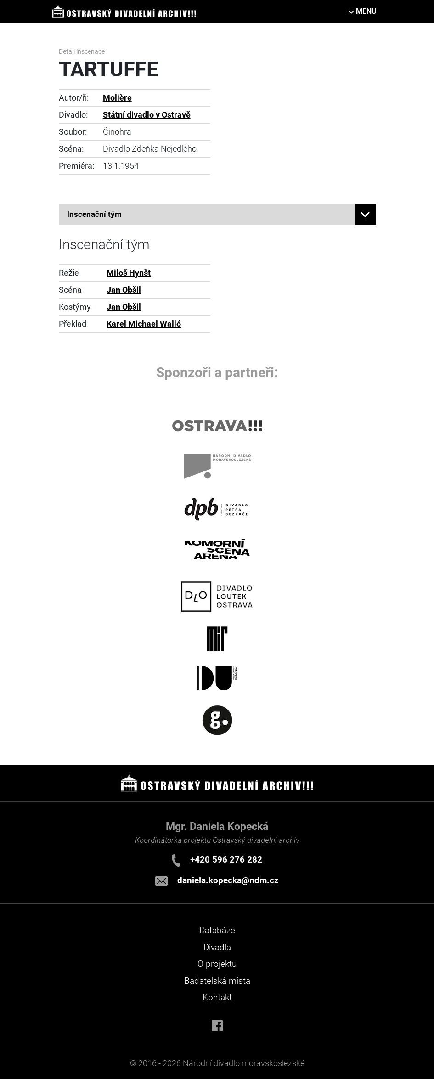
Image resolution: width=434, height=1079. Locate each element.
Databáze (217, 930)
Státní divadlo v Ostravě (147, 114)
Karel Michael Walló (144, 324)
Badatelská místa (217, 981)
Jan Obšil (124, 290)
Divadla (217, 947)
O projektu (217, 964)
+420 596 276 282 (226, 859)
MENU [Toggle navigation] (366, 11)
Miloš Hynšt (129, 273)
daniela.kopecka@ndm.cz (228, 880)
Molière (117, 97)
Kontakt (217, 997)
